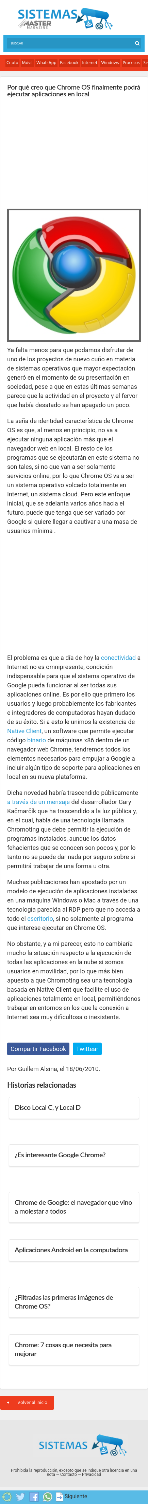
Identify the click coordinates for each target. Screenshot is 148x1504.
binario (36, 740)
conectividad (118, 657)
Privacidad (91, 1474)
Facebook (69, 62)
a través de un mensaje (38, 801)
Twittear (87, 1048)
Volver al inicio (27, 1403)
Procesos (131, 62)
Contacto (68, 1474)
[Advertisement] (58, 151)
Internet (90, 62)
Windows (110, 62)
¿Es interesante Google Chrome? (60, 1154)
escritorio (40, 918)
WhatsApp (46, 62)
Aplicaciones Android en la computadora (71, 1249)
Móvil (27, 62)
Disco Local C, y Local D (48, 1107)
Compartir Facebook (38, 1048)
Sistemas (65, 19)
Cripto (12, 62)
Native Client (24, 731)
